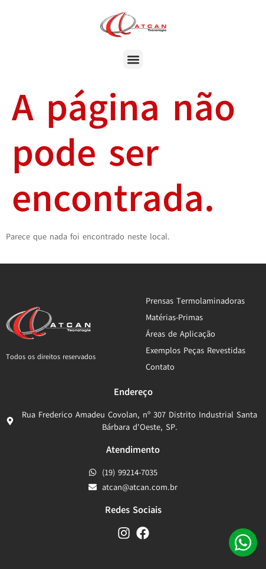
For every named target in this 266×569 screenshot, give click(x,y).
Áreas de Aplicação (180, 334)
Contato (160, 367)
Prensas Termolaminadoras (195, 301)
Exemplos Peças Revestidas (195, 350)
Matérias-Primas (174, 317)
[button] (133, 59)
